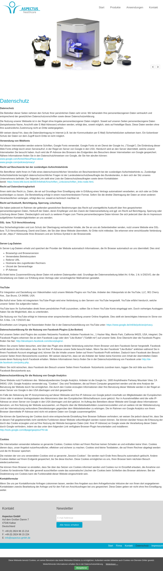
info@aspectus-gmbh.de (17, 538)
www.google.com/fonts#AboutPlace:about (21, 159)
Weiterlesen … (112, 564)
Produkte (115, 7)
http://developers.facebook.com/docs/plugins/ (39, 341)
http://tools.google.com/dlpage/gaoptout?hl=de (24, 430)
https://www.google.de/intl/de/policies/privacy (129, 325)
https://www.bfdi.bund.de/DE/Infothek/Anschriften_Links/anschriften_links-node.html (50, 182)
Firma (119, 545)
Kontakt (153, 7)
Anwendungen (134, 7)
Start (101, 7)
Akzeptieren (81, 568)
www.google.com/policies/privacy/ (17, 162)
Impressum (157, 545)
